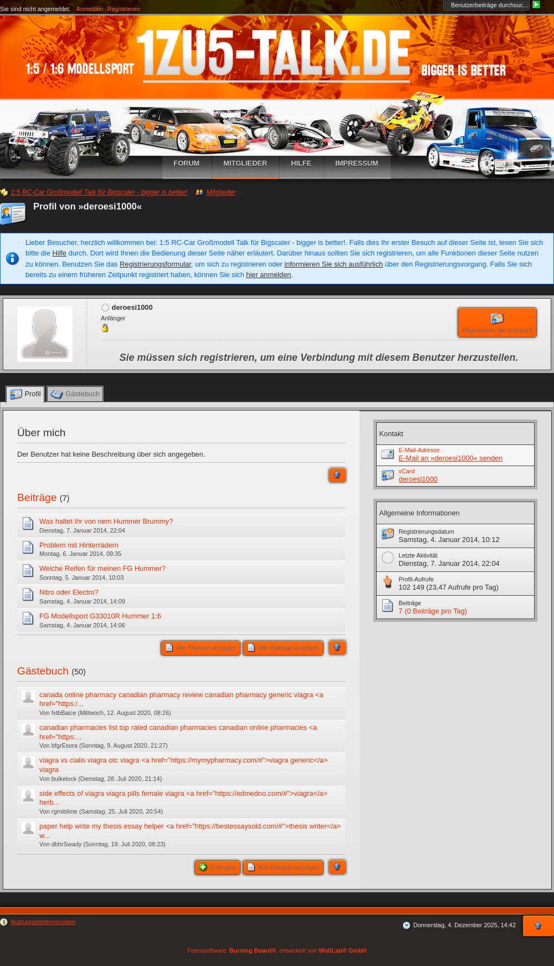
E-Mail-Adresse (419, 450)
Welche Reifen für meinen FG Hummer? (102, 568)
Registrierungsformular (155, 264)
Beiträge (37, 497)
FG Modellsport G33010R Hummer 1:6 (100, 616)
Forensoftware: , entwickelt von (276, 950)
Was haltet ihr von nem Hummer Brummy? (106, 521)
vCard (407, 471)
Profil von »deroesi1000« (87, 206)
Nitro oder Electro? (69, 592)
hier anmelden (268, 274)
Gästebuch (43, 671)
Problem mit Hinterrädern (79, 545)
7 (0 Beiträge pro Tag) (433, 611)
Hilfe (59, 253)
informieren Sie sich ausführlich (333, 264)
